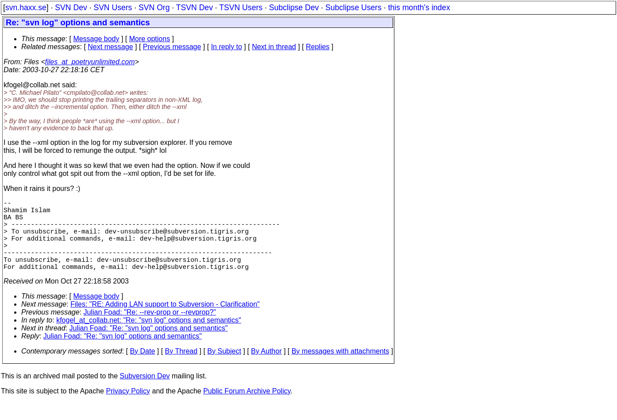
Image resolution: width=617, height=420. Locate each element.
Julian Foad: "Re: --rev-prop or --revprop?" (150, 330)
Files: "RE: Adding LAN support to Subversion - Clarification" (165, 322)
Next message (110, 47)
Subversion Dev (145, 393)
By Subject (224, 369)
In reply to (226, 47)
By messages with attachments (340, 369)
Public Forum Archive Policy (246, 408)
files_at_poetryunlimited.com (90, 62)
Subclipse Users (353, 7)
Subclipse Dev (294, 7)
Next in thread (274, 47)
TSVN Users (240, 7)
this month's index (419, 7)
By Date (142, 369)
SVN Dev (71, 7)
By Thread (181, 369)
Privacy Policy (128, 408)
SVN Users (112, 7)
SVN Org (154, 7)
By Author (266, 369)
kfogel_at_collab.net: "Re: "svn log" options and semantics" (148, 338)
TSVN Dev (194, 7)
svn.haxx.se (25, 7)
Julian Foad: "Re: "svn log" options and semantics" (148, 346)
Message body (96, 39)
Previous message (172, 47)
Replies (317, 47)
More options (149, 39)
